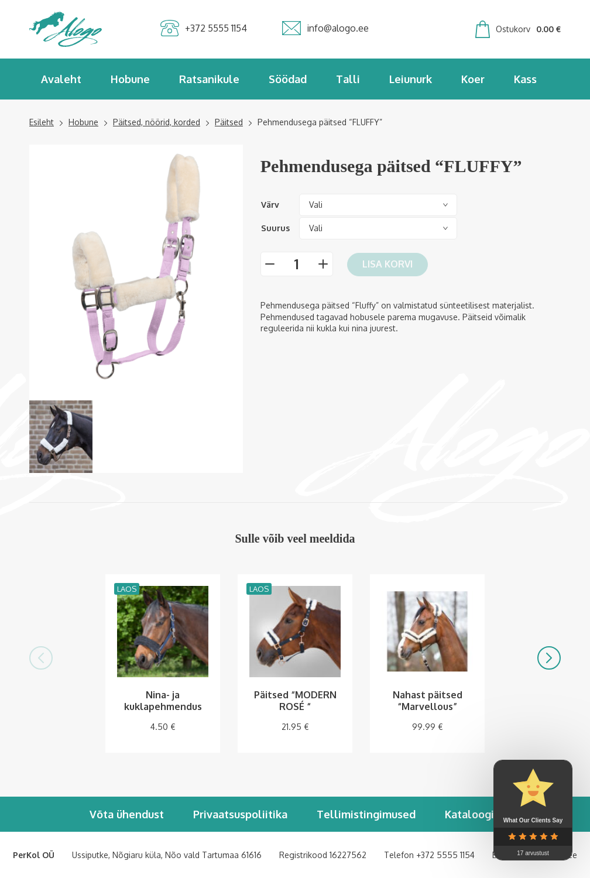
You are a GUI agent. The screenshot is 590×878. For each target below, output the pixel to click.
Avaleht (61, 79)
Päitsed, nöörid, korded (156, 122)
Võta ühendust (127, 814)
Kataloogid (472, 814)
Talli (348, 79)
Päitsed (229, 122)
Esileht (41, 122)
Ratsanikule (209, 79)
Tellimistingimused (366, 814)
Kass (525, 79)
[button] (41, 658)
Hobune (130, 79)
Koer (473, 79)
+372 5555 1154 (445, 855)
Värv (270, 205)
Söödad (288, 79)
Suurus (275, 228)
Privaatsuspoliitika (240, 814)
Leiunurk (410, 79)
